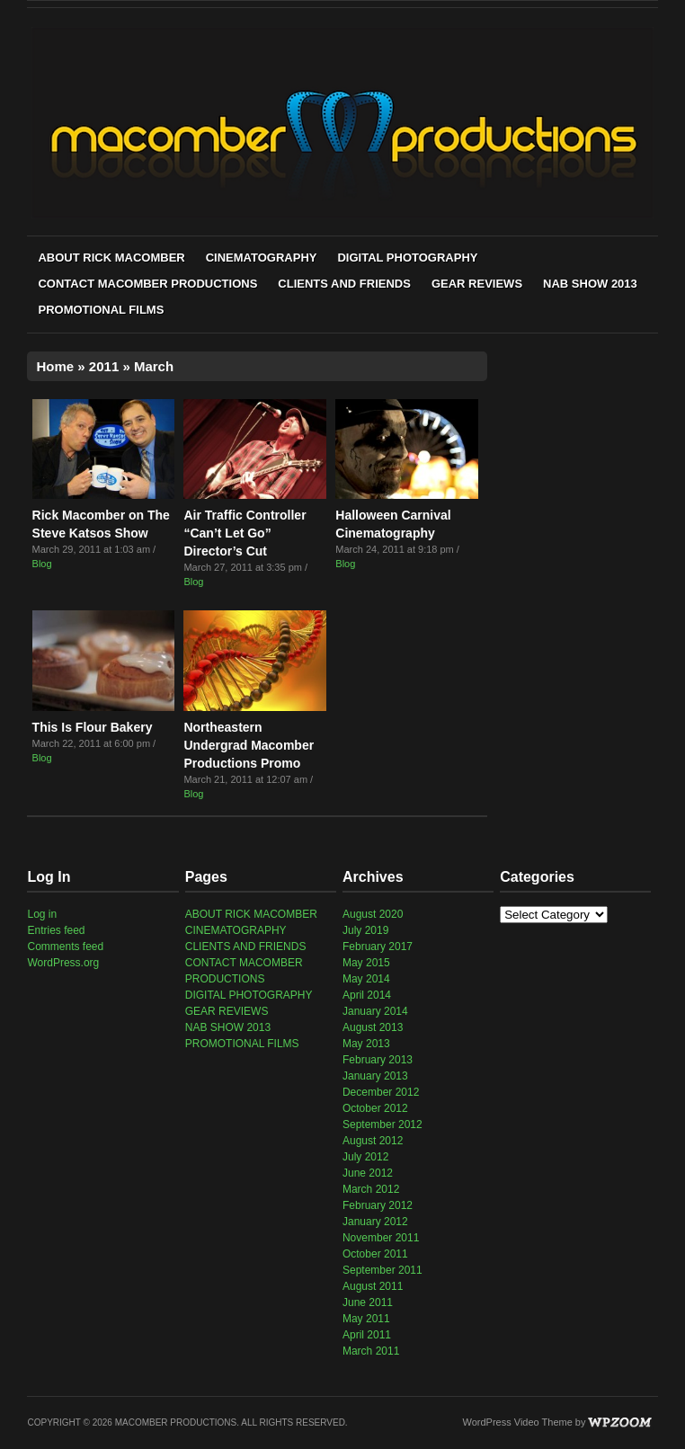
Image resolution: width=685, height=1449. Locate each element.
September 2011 (382, 1270)
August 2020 (372, 914)
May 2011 (366, 1318)
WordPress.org (63, 962)
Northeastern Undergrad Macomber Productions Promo (248, 745)
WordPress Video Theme (518, 1422)
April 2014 (366, 995)
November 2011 (380, 1237)
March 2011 (370, 1351)
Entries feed (56, 930)
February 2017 (377, 946)
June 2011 (367, 1302)
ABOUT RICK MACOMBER (111, 257)
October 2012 (375, 1108)
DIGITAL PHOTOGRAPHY (407, 257)
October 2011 (375, 1254)
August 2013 (372, 1027)
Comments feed (65, 946)
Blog (42, 563)
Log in (42, 914)
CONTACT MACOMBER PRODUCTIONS (147, 283)
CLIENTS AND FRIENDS (344, 283)
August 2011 (372, 1286)
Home (55, 366)
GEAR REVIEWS (476, 283)
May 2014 (366, 979)
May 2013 (366, 1043)
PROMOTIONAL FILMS (101, 309)
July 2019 (365, 930)
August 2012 (372, 1140)
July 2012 (365, 1157)
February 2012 (377, 1205)
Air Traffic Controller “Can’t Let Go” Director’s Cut (244, 533)
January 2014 (375, 1011)
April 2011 (366, 1335)
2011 (104, 366)
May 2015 (366, 962)
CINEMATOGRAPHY (261, 257)
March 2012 (370, 1189)
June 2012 (367, 1173)
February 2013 (377, 1059)
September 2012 (382, 1124)
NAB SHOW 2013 (590, 283)
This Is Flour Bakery (92, 727)
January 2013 (375, 1076)
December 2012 (380, 1092)
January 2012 (375, 1221)
